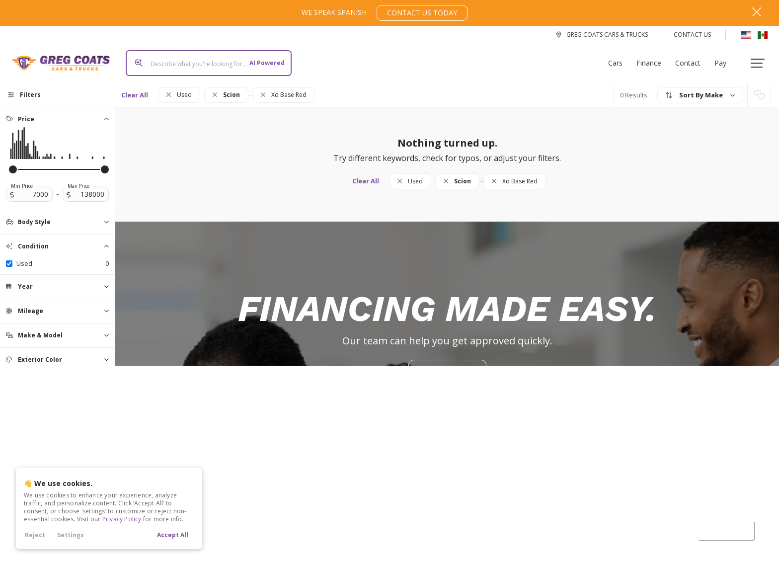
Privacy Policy (122, 519)
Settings (70, 535)
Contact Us (692, 34)
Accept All (172, 535)
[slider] (13, 161)
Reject (35, 535)
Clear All (134, 86)
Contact (691, 59)
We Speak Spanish (384, 13)
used (62, 255)
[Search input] (205, 59)
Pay (724, 59)
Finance (652, 59)
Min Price (22, 177)
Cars (619, 59)
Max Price (78, 177)
